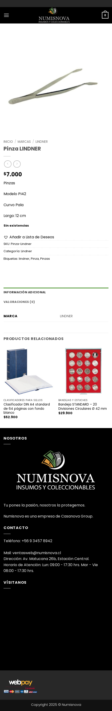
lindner (24, 259)
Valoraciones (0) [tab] (19, 302)
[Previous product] (16, 164)
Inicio (8, 141)
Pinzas (45, 259)
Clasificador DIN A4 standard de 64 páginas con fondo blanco (27, 408)
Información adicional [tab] (25, 292)
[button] (6, 15)
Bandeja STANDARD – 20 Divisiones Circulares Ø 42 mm (82, 406)
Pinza (35, 259)
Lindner (42, 141)
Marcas (24, 141)
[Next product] (7, 164)
